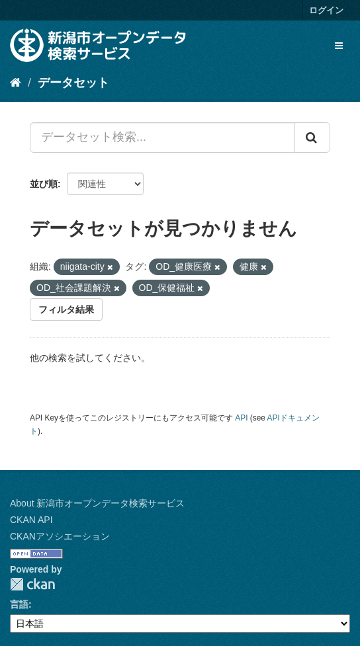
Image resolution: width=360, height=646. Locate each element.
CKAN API (31, 519)
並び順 (44, 184)
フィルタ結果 (66, 309)
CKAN (32, 584)
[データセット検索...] (162, 137)
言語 (19, 604)
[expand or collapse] (339, 45)
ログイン (326, 10)
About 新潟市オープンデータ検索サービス (97, 503)
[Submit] (312, 137)
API (241, 418)
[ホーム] (15, 82)
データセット (73, 82)
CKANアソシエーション (60, 536)
